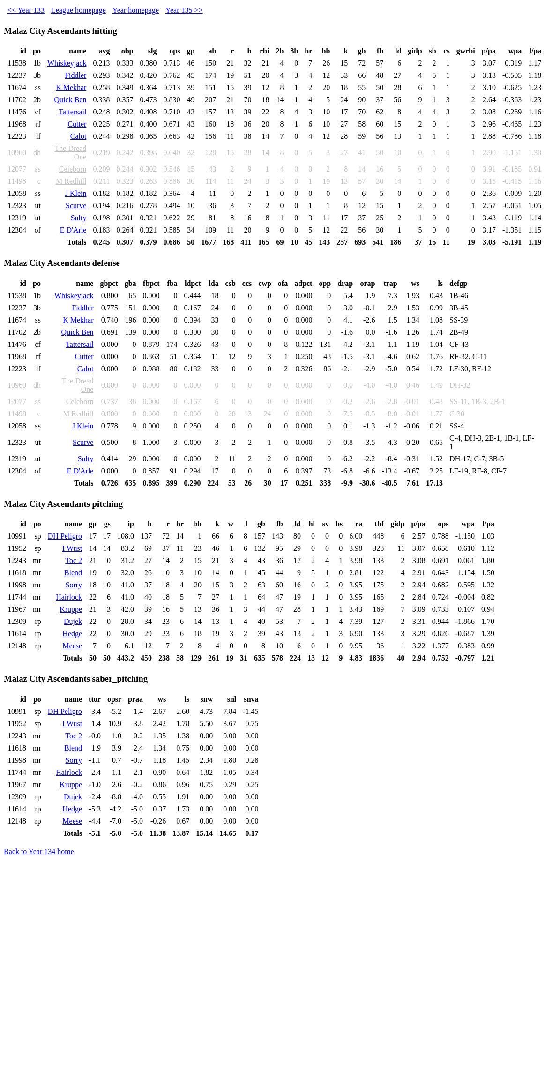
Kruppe (71, 609)
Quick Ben (70, 100)
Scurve (76, 206)
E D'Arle (73, 230)
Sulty (79, 218)
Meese (72, 646)
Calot (78, 136)
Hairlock (69, 597)
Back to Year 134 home (39, 852)
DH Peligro (65, 536)
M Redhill (71, 181)
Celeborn (73, 169)
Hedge (72, 634)
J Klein (76, 193)
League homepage (78, 10)
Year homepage (135, 10)
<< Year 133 (26, 10)
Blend (73, 573)
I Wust (72, 548)
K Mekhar (71, 87)
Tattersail (72, 112)
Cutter (76, 124)
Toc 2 (73, 560)
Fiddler (75, 75)
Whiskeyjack (67, 63)
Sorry (74, 585)
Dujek (73, 621)
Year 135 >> (184, 10)
